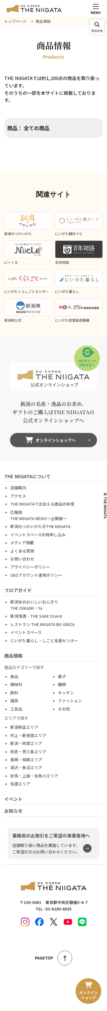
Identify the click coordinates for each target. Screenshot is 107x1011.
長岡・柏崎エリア (26, 763)
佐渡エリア (20, 787)
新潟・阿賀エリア (26, 747)
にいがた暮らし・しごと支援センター (44, 644)
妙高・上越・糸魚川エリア (34, 779)
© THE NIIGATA (105, 505)
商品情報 (13, 659)
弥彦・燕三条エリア (28, 755)
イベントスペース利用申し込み (38, 538)
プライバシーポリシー (30, 570)
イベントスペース (26, 636)
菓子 (62, 680)
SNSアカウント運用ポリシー (36, 578)
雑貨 (14, 704)
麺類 (62, 688)
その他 (64, 712)
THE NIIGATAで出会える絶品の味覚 (42, 507)
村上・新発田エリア (28, 739)
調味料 (16, 688)
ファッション (70, 704)
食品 (14, 680)
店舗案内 (18, 491)
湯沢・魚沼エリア (26, 771)
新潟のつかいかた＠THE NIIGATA (40, 530)
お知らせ (13, 814)
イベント (13, 802)
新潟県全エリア (24, 731)
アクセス (18, 499)
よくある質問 (22, 554)
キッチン (66, 696)
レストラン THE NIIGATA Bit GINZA (42, 628)
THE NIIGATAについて (27, 479)
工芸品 (16, 712)
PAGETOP (53, 958)
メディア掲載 (22, 546)
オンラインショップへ (50, 443)
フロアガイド (18, 593)
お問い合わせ (22, 562)
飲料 (14, 696)
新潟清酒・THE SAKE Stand (36, 620)
